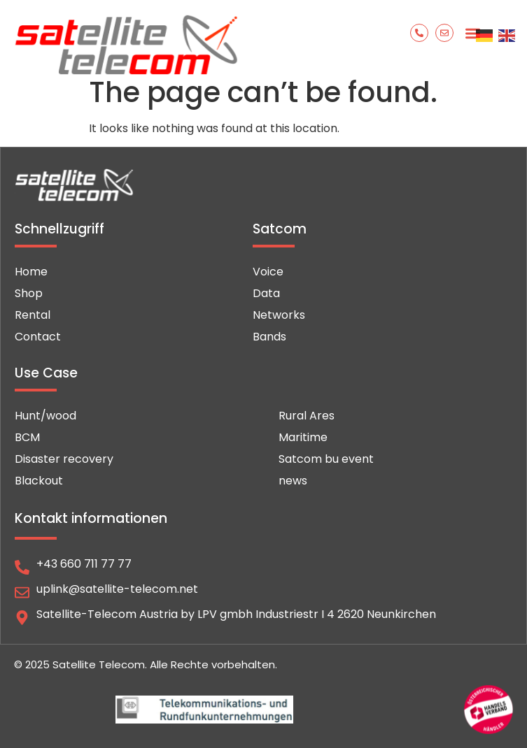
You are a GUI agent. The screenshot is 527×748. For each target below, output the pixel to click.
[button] (473, 33)
